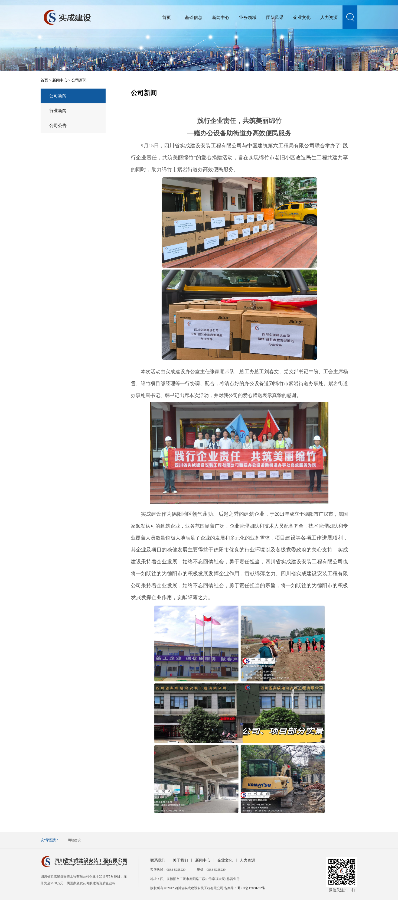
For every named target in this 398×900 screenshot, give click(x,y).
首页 (166, 17)
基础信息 (193, 17)
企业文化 (302, 17)
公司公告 (58, 125)
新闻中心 (220, 17)
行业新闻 (58, 110)
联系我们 (157, 860)
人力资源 (329, 17)
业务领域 (247, 17)
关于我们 (180, 860)
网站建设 (74, 840)
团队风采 (274, 17)
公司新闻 (79, 80)
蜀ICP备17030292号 (251, 888)
